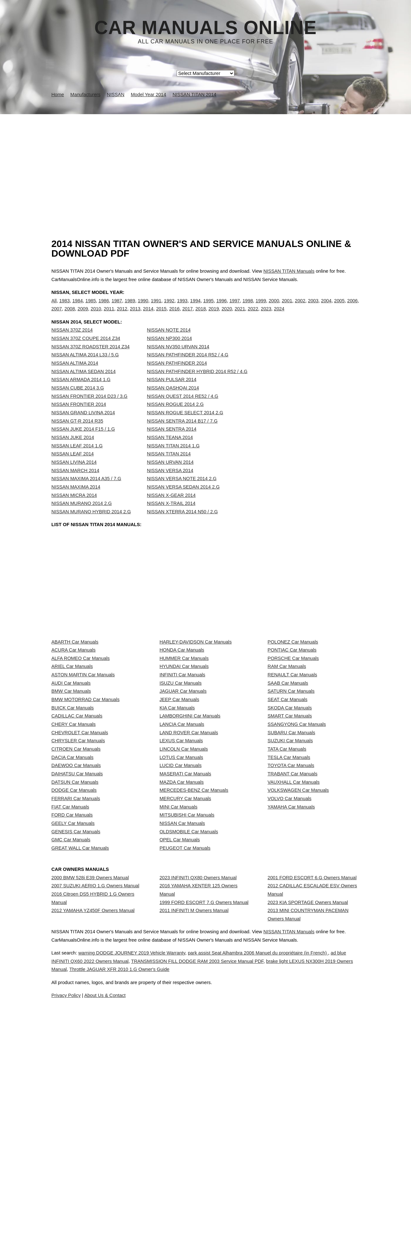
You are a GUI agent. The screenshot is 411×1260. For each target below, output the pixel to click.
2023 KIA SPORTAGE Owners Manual (307, 1123)
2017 (187, 315)
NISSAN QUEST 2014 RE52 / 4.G (182, 409)
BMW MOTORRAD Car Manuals (85, 789)
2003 (313, 307)
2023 (266, 315)
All (54, 307)
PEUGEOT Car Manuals (185, 1045)
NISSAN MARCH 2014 (75, 483)
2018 (200, 315)
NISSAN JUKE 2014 (72, 450)
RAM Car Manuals (286, 732)
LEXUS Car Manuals (181, 860)
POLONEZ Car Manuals (292, 689)
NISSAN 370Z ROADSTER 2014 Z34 (90, 359)
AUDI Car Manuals (71, 760)
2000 (274, 307)
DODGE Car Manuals (74, 946)
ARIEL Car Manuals (72, 732)
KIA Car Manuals (177, 803)
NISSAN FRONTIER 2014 (78, 417)
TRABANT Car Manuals (292, 917)
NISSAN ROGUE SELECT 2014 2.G (185, 425)
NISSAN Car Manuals (182, 1003)
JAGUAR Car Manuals (183, 775)
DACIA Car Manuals (72, 889)
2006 (352, 307)
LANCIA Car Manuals (182, 832)
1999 (261, 307)
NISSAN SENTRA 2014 (172, 442)
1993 (182, 307)
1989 (130, 307)
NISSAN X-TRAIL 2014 (171, 516)
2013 (135, 315)
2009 (83, 315)
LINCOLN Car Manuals (184, 874)
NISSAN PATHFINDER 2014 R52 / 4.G (188, 367)
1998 (247, 307)
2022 (253, 315)
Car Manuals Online (205, 27)
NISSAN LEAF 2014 (72, 467)
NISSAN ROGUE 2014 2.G (175, 417)
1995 (208, 307)
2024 (279, 315)
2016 (174, 315)
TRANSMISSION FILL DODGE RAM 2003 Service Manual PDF (263, 1236)
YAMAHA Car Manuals (291, 974)
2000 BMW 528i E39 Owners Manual (90, 1086)
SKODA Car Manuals (289, 803)
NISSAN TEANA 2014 (170, 450)
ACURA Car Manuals (73, 704)
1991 (156, 307)
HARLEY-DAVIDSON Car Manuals (196, 689)
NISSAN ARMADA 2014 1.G (80, 392)
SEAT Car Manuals (287, 789)
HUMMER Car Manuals (184, 718)
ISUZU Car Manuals (181, 760)
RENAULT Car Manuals (292, 746)
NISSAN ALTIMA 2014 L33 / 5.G (85, 367)
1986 (104, 307)
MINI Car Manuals (178, 974)
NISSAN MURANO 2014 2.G (81, 516)
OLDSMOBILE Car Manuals (189, 1017)
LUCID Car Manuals (181, 903)
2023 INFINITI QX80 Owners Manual (198, 1086)
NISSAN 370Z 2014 (72, 343)
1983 (64, 307)
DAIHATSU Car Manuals (77, 917)
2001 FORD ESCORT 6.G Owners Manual (311, 1086)
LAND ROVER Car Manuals (189, 846)
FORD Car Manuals (72, 988)
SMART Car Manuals (289, 817)
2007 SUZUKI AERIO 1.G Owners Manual (95, 1100)
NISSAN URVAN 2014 (170, 475)
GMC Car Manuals (70, 1031)
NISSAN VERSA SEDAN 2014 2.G (183, 500)
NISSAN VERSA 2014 (170, 483)
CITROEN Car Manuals (76, 874)
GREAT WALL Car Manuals (80, 1045)
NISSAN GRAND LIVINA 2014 (83, 425)
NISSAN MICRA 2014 (74, 508)
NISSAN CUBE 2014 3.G (77, 401)
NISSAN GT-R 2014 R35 (77, 434)
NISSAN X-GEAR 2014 (171, 508)
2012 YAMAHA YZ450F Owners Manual (93, 1137)
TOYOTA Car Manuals (290, 903)
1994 (195, 307)
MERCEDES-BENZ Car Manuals (194, 946)
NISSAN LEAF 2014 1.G (77, 458)
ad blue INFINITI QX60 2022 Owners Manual (133, 1236)
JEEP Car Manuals (179, 789)
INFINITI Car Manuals (183, 746)
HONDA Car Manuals (182, 704)
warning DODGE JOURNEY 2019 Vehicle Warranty (149, 1228)
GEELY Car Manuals (73, 1003)
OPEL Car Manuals (180, 1031)
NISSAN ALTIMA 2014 (74, 376)
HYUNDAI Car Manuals (184, 732)
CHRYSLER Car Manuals (78, 860)
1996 (221, 307)
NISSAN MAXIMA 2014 (75, 500)
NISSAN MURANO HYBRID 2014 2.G (91, 524)
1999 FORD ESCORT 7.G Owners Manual (204, 1123)
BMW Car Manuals (71, 775)
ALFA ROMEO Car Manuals (80, 718)
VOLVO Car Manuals (289, 960)
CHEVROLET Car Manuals (79, 846)
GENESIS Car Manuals (75, 1017)
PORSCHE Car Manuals (293, 718)
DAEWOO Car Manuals (76, 903)
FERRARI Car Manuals (75, 960)
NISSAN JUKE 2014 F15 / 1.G (83, 442)
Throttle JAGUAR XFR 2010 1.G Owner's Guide (258, 1245)
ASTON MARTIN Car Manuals (83, 746)
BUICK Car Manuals (72, 803)
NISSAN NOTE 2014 (169, 343)
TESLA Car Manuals (288, 889)
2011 (109, 315)
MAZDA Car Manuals (182, 931)
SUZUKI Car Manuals (290, 860)
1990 (143, 307)
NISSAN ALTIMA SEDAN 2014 (83, 384)
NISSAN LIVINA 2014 (74, 475)
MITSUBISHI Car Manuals (187, 988)
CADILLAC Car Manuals (76, 817)
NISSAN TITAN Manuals (288, 271)
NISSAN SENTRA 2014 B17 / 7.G (182, 434)
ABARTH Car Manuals (74, 689)
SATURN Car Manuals (290, 775)
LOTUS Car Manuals (181, 889)
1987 (117, 307)
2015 (161, 315)
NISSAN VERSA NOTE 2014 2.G (182, 491)
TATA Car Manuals (286, 874)
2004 (326, 307)
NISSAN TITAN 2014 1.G (173, 458)
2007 (56, 315)
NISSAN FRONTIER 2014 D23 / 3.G (89, 409)
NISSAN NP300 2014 (169, 351)
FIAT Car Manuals (70, 974)
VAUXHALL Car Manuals (293, 931)
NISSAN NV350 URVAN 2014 (178, 359)
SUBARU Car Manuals (291, 846)
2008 (70, 315)
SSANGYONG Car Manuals (296, 832)
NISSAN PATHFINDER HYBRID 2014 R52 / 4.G (197, 384)
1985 (90, 307)
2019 (213, 315)
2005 (339, 307)
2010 (96, 315)
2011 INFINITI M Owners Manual (194, 1137)
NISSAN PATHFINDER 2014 (177, 376)
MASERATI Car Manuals (185, 917)
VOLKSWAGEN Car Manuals (298, 946)
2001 (287, 307)
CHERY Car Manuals (73, 832)
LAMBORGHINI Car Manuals (190, 817)
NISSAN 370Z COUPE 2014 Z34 (85, 351)
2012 (122, 315)
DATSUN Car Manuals (74, 931)
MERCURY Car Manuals (185, 960)
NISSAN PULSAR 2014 (172, 392)
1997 (234, 307)
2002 (300, 307)
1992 (169, 307)
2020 (227, 315)
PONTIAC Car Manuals (291, 704)
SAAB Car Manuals (287, 760)
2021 (240, 315)
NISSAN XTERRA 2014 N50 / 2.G (182, 524)
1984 (77, 307)
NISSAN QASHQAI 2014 (173, 401)
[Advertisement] (205, 162)
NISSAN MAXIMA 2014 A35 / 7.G (86, 491)
